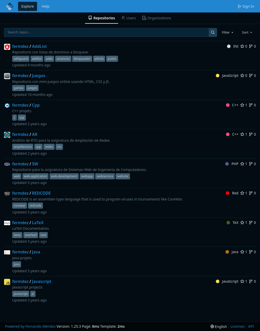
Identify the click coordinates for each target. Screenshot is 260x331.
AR (34, 134)
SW (35, 163)
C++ (232, 105)
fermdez (20, 46)
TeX (232, 222)
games (18, 88)
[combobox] (228, 32)
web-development (64, 176)
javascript (21, 294)
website (122, 176)
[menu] (218, 326)
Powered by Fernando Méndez (30, 326)
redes (49, 147)
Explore (27, 6)
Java (36, 251)
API (251, 326)
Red (232, 193)
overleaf (31, 235)
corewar (19, 205)
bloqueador (82, 58)
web (17, 176)
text (43, 235)
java (17, 264)
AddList (39, 46)
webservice (105, 176)
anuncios (63, 58)
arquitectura (23, 147)
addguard (21, 58)
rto (59, 147)
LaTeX (38, 222)
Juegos (38, 75)
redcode (35, 205)
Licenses (238, 326)
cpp (22, 117)
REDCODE (41, 193)
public (112, 58)
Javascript (41, 281)
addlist (37, 58)
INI (232, 46)
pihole (99, 58)
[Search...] (213, 32)
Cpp (36, 105)
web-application (35, 176)
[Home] (10, 6)
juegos (32, 88)
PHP (231, 163)
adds (49, 58)
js (33, 294)
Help (46, 6)
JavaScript (227, 75)
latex (17, 235)
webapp (87, 176)
